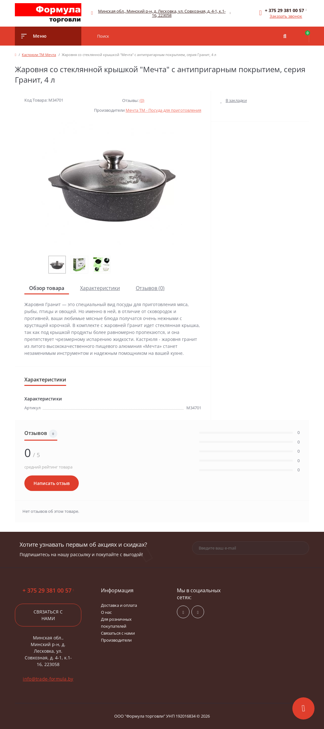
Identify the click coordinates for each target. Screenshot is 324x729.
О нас (106, 612)
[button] (162, 13)
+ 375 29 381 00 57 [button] (48, 590)
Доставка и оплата (119, 605)
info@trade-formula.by (48, 679)
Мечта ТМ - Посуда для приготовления (163, 110)
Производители (116, 640)
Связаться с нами (48, 615)
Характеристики (100, 288)
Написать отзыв (52, 483)
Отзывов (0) (150, 288)
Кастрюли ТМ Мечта (39, 54)
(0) (142, 100)
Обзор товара (46, 288)
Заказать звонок (286, 16)
